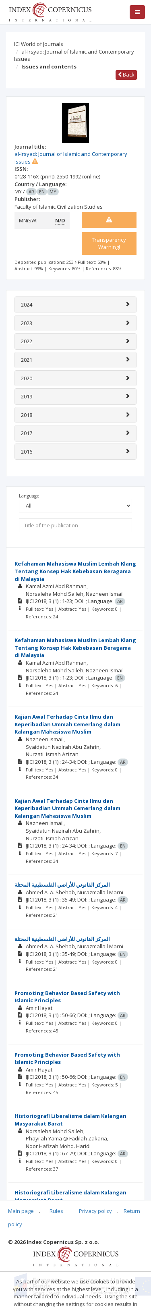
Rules (56, 1211)
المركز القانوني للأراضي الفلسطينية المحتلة (62, 884)
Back (126, 74)
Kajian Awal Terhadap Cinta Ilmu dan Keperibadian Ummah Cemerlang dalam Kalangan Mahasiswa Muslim (67, 724)
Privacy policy (95, 1211)
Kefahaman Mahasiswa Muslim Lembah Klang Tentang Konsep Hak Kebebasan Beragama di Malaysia (75, 571)
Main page (21, 1211)
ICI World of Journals (38, 44)
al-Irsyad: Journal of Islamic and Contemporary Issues (74, 55)
